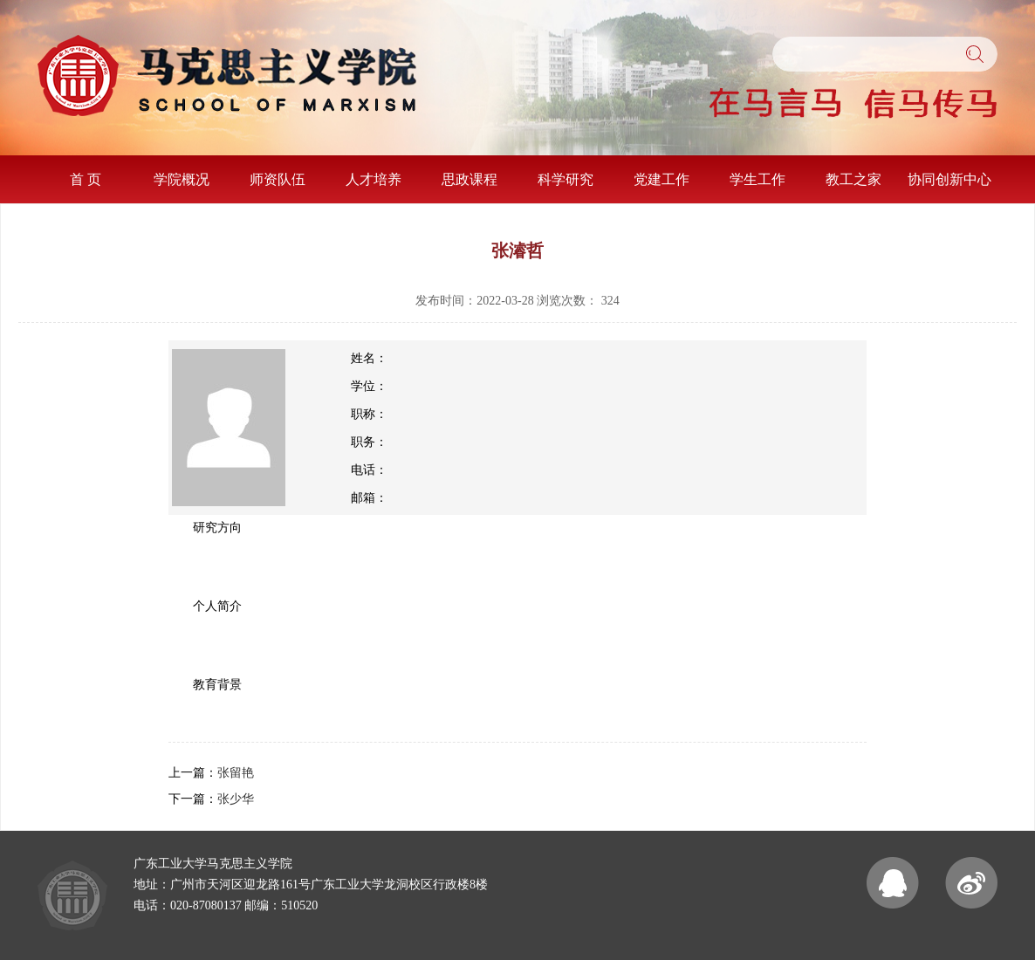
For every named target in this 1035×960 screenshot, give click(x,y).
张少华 (235, 799)
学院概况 (181, 179)
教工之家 (853, 179)
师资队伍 (277, 179)
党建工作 (661, 179)
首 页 (85, 179)
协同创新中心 (949, 179)
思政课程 (469, 179)
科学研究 (565, 179)
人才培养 (373, 179)
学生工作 (757, 179)
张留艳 (235, 772)
